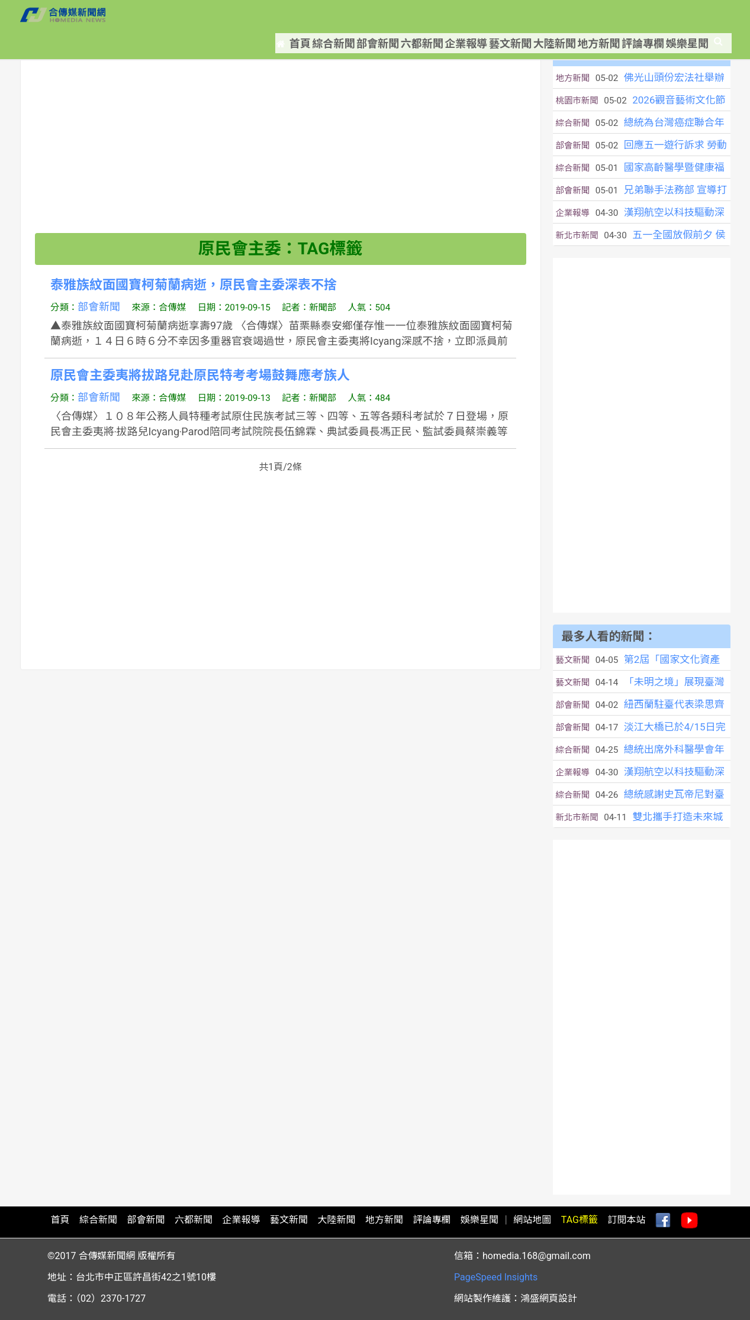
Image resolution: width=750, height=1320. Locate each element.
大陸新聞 (534, 15)
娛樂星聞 (690, 15)
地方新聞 (586, 15)
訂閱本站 (626, 1219)
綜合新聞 (274, 15)
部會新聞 (326, 15)
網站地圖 (532, 1219)
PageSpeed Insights (495, 1277)
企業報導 (430, 15)
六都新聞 (378, 15)
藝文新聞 (482, 15)
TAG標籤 (579, 1219)
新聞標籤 (82, 53)
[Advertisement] (280, 150)
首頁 (226, 15)
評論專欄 (638, 15)
